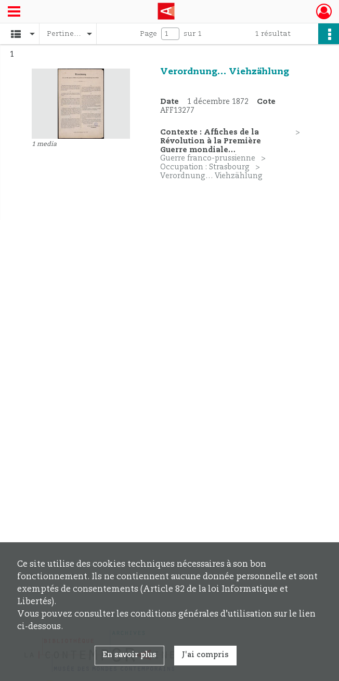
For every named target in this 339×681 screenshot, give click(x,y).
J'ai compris (205, 655)
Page (148, 33)
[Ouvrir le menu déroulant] (14, 12)
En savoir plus (129, 655)
